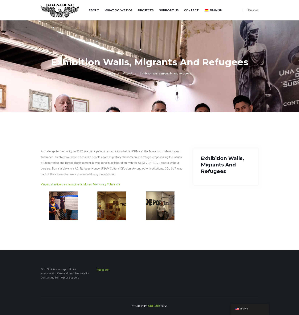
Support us (169, 10)
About (93, 10)
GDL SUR (154, 306)
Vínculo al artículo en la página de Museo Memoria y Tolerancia (80, 184)
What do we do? (119, 10)
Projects (146, 10)
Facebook (103, 270)
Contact (191, 10)
